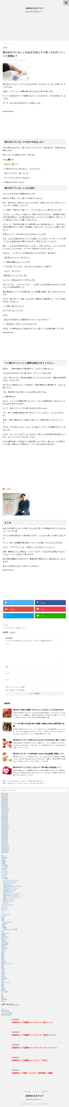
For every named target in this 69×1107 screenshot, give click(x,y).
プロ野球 (5, 878)
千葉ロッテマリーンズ (10, 888)
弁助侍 (12, 632)
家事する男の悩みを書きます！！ (34, 1099)
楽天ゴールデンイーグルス (11, 893)
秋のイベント (5, 982)
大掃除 (3, 940)
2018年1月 (4, 845)
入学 (2, 931)
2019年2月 (4, 822)
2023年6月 (4, 794)
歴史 (2, 971)
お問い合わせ (27, 1091)
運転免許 (4, 999)
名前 (7, 666)
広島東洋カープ (8, 891)
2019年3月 (4, 820)
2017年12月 (5, 846)
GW (2, 856)
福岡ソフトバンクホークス (11, 897)
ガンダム (4, 871)
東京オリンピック (7, 963)
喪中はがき (5, 937)
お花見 (3, 863)
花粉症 (4, 927)
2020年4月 (4, 803)
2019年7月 (4, 812)
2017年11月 (5, 848)
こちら (16, 1004)
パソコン (4, 906)
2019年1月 (4, 824)
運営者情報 (44, 1091)
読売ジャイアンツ (9, 899)
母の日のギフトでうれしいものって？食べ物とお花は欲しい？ (37, 767)
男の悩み (4, 978)
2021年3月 (4, 795)
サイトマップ (36, 1091)
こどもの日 (5, 867)
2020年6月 (4, 801)
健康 (2, 920)
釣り (2, 1001)
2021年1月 (4, 797)
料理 (2, 956)
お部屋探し (5, 865)
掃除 (2, 954)
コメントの (6, 1013)
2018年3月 (4, 841)
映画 (2, 959)
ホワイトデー (5, 914)
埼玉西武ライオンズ (9, 889)
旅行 (2, 957)
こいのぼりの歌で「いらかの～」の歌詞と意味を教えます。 (26, 781)
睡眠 (3, 925)
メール (7, 673)
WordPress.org (6, 1015)
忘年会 (3, 950)
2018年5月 (4, 837)
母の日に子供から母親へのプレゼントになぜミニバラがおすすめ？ (38, 710)
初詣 (3, 969)
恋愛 (2, 952)
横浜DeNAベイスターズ (11, 895)
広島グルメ (5, 948)
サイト (7, 679)
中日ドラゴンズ (8, 884)
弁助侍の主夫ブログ (34, 8)
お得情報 (4, 857)
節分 (2, 984)
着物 (2, 980)
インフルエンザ (7, 922)
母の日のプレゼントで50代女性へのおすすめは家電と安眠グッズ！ (38, 754)
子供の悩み (5, 942)
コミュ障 (4, 874)
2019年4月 (4, 818)
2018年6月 (4, 835)
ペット (3, 910)
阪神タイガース (8, 901)
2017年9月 (4, 852)
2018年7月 (4, 833)
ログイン (4, 1009)
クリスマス (5, 872)
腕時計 (3, 990)
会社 (2, 918)
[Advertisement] (34, 27)
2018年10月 (5, 828)
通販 (2, 997)
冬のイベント (5, 933)
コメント (7, 644)
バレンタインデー (7, 905)
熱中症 (4, 923)
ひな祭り (4, 869)
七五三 (3, 916)
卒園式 (3, 935)
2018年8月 (4, 831)
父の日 (3, 976)
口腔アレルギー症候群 (10, 929)
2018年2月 (4, 843)
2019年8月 (4, 811)
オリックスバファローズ (11, 880)
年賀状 (3, 946)
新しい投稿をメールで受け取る (16, 690)
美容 (2, 988)
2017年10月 (5, 850)
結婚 (2, 986)
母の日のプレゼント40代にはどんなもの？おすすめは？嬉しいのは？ (39, 740)
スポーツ (4, 876)
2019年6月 (4, 814)
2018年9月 (4, 829)
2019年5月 (4, 816)
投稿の (5, 1011)
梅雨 (2, 965)
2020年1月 (4, 807)
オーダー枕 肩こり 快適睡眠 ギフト (14, 627)
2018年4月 (4, 839)
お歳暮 (3, 861)
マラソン (5, 903)
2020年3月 (4, 805)
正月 (2, 967)
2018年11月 (5, 826)
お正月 (3, 859)
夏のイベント (5, 939)
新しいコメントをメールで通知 (16, 687)
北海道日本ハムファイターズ (12, 886)
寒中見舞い (5, 944)
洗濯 (2, 974)
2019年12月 (5, 809)
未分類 (3, 961)
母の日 (6, 625)
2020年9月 (4, 799)
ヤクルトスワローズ (9, 882)
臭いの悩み (5, 991)
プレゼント (5, 908)
